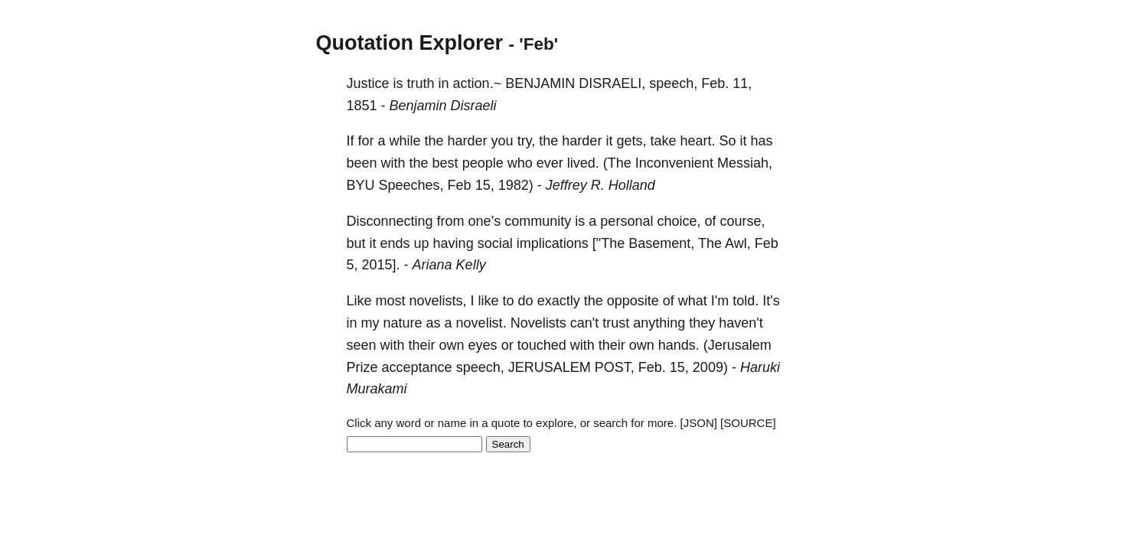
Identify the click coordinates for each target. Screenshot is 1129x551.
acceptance (417, 367)
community (537, 221)
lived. (583, 163)
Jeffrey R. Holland (600, 185)
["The (608, 243)
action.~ (477, 83)
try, (526, 140)
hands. (679, 345)
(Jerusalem (737, 345)
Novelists (538, 323)
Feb (460, 185)
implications (553, 243)
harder (468, 140)
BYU (361, 185)
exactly (558, 300)
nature (403, 323)
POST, (615, 367)
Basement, (661, 243)
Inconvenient (674, 163)
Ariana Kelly (449, 264)
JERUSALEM (549, 367)
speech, (673, 83)
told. (746, 300)
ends (395, 243)
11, (742, 83)
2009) (710, 367)
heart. (697, 140)
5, (352, 264)
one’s (484, 221)
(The (617, 163)
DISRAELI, (612, 83)
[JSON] (698, 422)
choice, (678, 221)
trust (615, 323)
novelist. (481, 323)
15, (484, 185)
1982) (516, 185)
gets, (631, 140)
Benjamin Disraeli (443, 105)
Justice (368, 83)
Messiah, (744, 163)
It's (770, 300)
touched (541, 345)
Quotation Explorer (410, 42)
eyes (483, 345)
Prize (362, 367)
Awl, (738, 243)
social (495, 243)
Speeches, (411, 185)
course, (742, 221)
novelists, (438, 300)
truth (421, 83)
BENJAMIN (540, 83)
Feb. (715, 83)
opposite (633, 300)
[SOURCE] (748, 422)
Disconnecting (390, 221)
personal (626, 221)
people (483, 163)
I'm (720, 300)
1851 (362, 105)
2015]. (381, 264)
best (445, 163)
